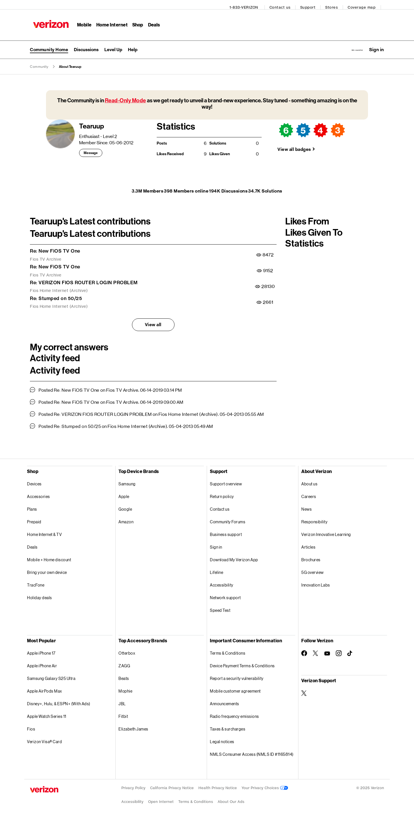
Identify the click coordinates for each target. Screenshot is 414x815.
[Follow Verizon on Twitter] (316, 650)
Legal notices (222, 738)
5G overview (312, 568)
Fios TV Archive (46, 255)
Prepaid (34, 518)
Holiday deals (39, 594)
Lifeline (216, 568)
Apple (123, 493)
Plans (32, 505)
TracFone (35, 581)
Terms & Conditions (227, 649)
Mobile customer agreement (235, 687)
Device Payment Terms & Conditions (242, 662)
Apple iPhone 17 (41, 649)
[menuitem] (86, 45)
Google (125, 505)
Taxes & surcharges (227, 725)
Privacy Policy (133, 784)
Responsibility (314, 518)
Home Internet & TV (44, 530)
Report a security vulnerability (237, 674)
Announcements (224, 700)
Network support (225, 594)
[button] (376, 45)
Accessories (38, 493)
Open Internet (161, 798)
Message (91, 150)
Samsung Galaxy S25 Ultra (51, 674)
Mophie (125, 687)
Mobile (81, 21)
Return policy (222, 493)
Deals (32, 543)
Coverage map (365, 4)
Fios (31, 725)
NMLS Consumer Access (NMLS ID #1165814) (252, 750)
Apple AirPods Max (44, 687)
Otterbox (126, 649)
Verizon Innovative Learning (326, 530)
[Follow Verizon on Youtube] (327, 650)
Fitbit (123, 712)
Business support (226, 530)
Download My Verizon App (234, 556)
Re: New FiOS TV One (55, 247)
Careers (308, 493)
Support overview (226, 480)
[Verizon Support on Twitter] (304, 690)
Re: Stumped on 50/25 (56, 295)
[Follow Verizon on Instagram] (339, 650)
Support (311, 4)
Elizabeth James (133, 725)
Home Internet (109, 21)
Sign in (216, 543)
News (306, 505)
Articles (308, 543)
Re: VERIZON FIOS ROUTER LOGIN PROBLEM (84, 279)
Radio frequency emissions (234, 712)
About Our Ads (231, 798)
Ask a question (340, 45)
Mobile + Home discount (49, 556)
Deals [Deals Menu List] (151, 21)
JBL (122, 700)
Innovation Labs (315, 581)
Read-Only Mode (125, 97)
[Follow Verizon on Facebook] (304, 650)
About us (309, 480)
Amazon (125, 518)
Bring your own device (47, 568)
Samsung (127, 480)
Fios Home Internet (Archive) (59, 287)
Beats (123, 674)
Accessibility (221, 581)
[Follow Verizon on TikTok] (350, 650)
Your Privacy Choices (264, 784)
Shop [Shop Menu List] (134, 21)
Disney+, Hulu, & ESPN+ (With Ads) (58, 700)
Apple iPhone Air (42, 662)
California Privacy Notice (172, 784)
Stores (334, 4)
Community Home (49, 45)
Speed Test (220, 606)
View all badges (294, 146)
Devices (34, 480)
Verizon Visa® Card (44, 738)
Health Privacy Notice (217, 784)
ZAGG (124, 662)
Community (39, 63)
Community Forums (227, 518)
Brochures (311, 556)
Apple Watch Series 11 (46, 712)
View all (153, 321)
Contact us (283, 4)
